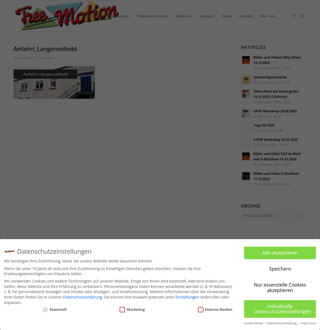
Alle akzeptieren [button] (279, 252)
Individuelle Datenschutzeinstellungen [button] (282, 309)
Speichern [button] (280, 268)
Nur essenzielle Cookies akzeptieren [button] (280, 287)
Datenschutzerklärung (82, 297)
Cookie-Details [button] (254, 323)
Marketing (132, 309)
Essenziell (54, 309)
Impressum (308, 323)
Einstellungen (187, 297)
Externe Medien (215, 309)
